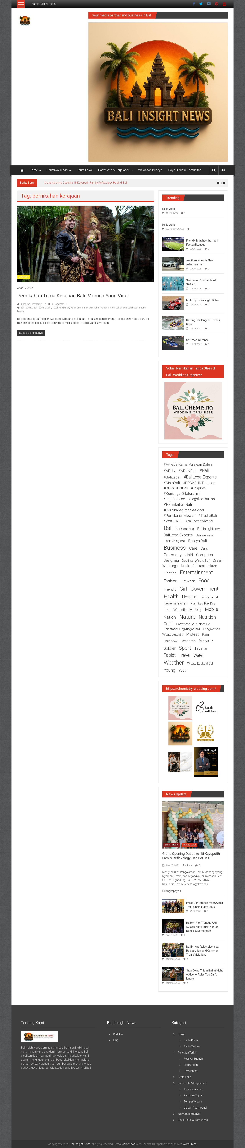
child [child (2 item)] (189, 555)
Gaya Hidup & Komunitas (184, 170)
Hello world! (169, 208)
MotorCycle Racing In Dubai (202, 300)
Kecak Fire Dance (60, 307)
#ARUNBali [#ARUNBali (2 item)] (187, 471)
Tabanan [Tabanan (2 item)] (201, 648)
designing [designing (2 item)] (171, 560)
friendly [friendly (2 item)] (170, 589)
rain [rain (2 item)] (205, 634)
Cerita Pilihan (191, 1040)
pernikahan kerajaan (99, 307)
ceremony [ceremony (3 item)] (173, 554)
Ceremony (24, 276)
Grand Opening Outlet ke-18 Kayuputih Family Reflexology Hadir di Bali (85, 182)
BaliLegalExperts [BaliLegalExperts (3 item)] (178, 535)
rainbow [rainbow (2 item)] (170, 641)
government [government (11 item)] (204, 589)
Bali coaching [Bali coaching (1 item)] (185, 529)
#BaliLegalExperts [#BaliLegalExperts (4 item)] (200, 477)
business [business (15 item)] (175, 547)
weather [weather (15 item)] (174, 662)
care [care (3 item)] (193, 548)
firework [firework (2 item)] (188, 581)
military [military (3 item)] (195, 609)
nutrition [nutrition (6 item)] (207, 617)
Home (34, 170)
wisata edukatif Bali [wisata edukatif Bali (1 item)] (200, 663)
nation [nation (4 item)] (170, 617)
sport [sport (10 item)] (185, 648)
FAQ (115, 1040)
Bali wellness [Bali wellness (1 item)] (204, 535)
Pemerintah (191, 1070)
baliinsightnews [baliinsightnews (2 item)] (209, 529)
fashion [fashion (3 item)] (170, 581)
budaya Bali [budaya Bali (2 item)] (197, 541)
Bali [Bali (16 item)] (168, 528)
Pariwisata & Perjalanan (114, 170)
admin (188, 865)
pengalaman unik (79, 307)
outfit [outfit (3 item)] (168, 624)
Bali (22, 307)
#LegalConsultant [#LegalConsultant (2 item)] (202, 499)
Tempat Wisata (193, 1101)
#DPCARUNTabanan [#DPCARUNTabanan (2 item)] (199, 483)
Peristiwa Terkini (57, 170)
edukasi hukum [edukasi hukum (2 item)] (204, 566)
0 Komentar (56, 304)
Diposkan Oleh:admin (31, 304)
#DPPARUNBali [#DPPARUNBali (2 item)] (176, 488)
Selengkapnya (171, 891)
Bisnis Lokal (189, 844)
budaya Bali (32, 307)
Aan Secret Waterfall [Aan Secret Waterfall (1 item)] (199, 521)
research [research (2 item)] (188, 641)
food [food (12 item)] (204, 580)
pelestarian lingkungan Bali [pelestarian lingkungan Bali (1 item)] (182, 629)
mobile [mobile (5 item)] (211, 609)
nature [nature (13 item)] (187, 616)
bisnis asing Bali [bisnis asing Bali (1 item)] (174, 541)
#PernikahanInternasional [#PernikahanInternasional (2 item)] (184, 510)
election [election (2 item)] (170, 573)
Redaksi (118, 1034)
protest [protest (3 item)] (192, 634)
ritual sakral (116, 307)
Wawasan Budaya (150, 170)
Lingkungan (191, 1064)
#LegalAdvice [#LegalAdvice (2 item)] (174, 499)
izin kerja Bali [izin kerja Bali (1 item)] (209, 597)
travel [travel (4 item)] (184, 655)
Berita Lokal (84, 170)
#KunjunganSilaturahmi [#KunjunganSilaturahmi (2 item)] (182, 493)
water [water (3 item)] (199, 655)
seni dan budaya (131, 307)
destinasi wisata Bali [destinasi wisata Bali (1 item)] (196, 560)
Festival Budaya (193, 1058)
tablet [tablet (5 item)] (170, 655)
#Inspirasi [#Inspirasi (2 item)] (199, 488)
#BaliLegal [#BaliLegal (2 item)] (172, 477)
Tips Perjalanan (193, 1089)
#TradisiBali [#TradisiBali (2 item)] (207, 515)
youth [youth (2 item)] (183, 670)
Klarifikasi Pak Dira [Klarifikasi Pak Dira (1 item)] (203, 603)
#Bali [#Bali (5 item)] (204, 470)
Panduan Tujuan (193, 1095)
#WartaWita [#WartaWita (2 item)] (173, 521)
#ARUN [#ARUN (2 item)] (169, 471)
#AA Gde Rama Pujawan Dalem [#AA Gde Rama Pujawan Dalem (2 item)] (188, 464)
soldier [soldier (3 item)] (170, 648)
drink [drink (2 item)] (185, 566)
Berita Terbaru (172, 844)
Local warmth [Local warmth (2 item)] (175, 610)
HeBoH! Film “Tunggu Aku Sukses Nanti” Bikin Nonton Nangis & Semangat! (202, 926)
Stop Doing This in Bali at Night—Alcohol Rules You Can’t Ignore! (204, 974)
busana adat (45, 307)
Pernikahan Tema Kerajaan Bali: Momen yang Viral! (73, 296)
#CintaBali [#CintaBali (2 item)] (172, 483)
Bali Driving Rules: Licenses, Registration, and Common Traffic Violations (202, 950)
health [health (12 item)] (171, 596)
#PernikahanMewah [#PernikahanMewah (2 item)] (179, 515)
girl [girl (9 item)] (183, 589)
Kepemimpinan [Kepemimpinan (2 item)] (175, 603)
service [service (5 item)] (206, 640)
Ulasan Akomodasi (195, 1107)
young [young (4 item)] (169, 670)
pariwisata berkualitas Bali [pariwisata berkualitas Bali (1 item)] (193, 624)
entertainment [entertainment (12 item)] (196, 572)
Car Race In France (197, 340)
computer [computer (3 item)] (204, 554)
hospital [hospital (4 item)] (189, 597)
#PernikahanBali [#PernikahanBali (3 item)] (178, 504)
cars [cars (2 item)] (204, 548)
